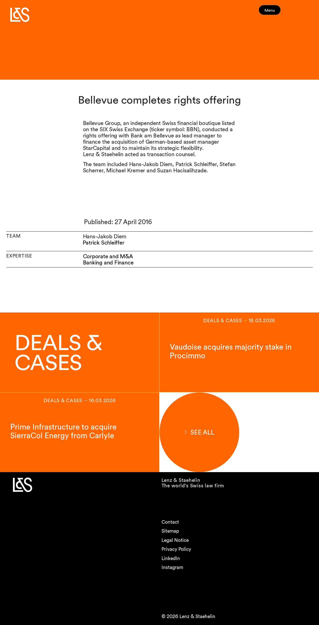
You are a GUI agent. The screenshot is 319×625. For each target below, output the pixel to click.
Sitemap (170, 531)
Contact (170, 522)
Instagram (172, 567)
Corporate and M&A (108, 256)
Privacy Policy (176, 549)
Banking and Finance (108, 262)
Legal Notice (175, 540)
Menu (278, 12)
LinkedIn (170, 558)
